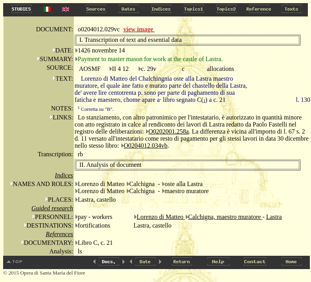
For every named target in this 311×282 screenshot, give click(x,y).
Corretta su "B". (95, 109)
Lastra (274, 216)
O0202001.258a (168, 131)
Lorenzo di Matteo (161, 216)
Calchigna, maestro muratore (225, 216)
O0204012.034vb (146, 145)
